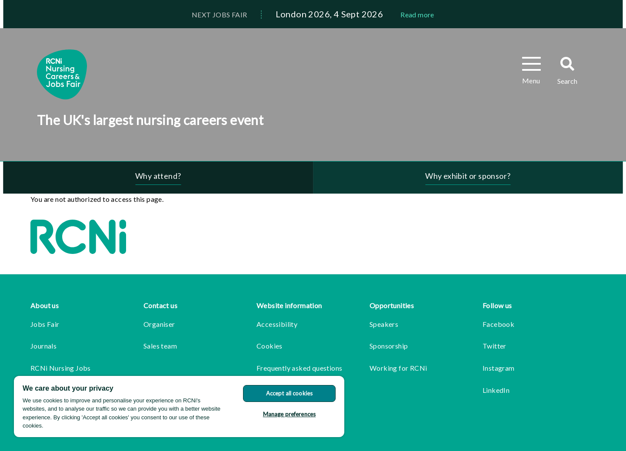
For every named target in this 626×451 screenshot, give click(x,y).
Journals (43, 346)
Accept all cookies (289, 393)
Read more (417, 14)
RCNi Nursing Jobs (60, 368)
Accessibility (276, 324)
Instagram (499, 368)
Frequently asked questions (299, 368)
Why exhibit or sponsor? (467, 176)
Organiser (159, 324)
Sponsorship (389, 346)
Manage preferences (289, 414)
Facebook (498, 324)
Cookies (269, 346)
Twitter (494, 346)
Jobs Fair (45, 324)
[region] (179, 406)
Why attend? (158, 176)
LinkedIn (496, 390)
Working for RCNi (398, 368)
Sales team (160, 346)
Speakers (384, 324)
